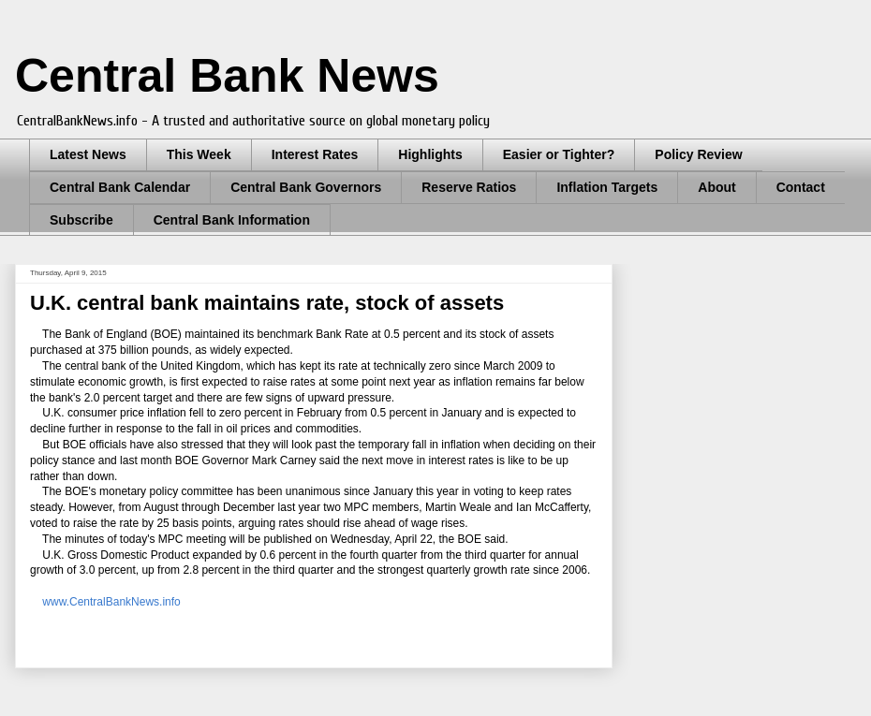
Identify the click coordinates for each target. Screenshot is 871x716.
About (716, 187)
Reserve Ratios (468, 187)
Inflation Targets (606, 187)
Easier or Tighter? (559, 154)
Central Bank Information (232, 219)
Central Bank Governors (305, 187)
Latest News (88, 154)
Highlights (430, 154)
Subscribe (81, 219)
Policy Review (698, 154)
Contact (800, 187)
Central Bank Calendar (120, 187)
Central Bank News (227, 76)
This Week (199, 154)
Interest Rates (315, 154)
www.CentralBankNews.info (110, 601)
